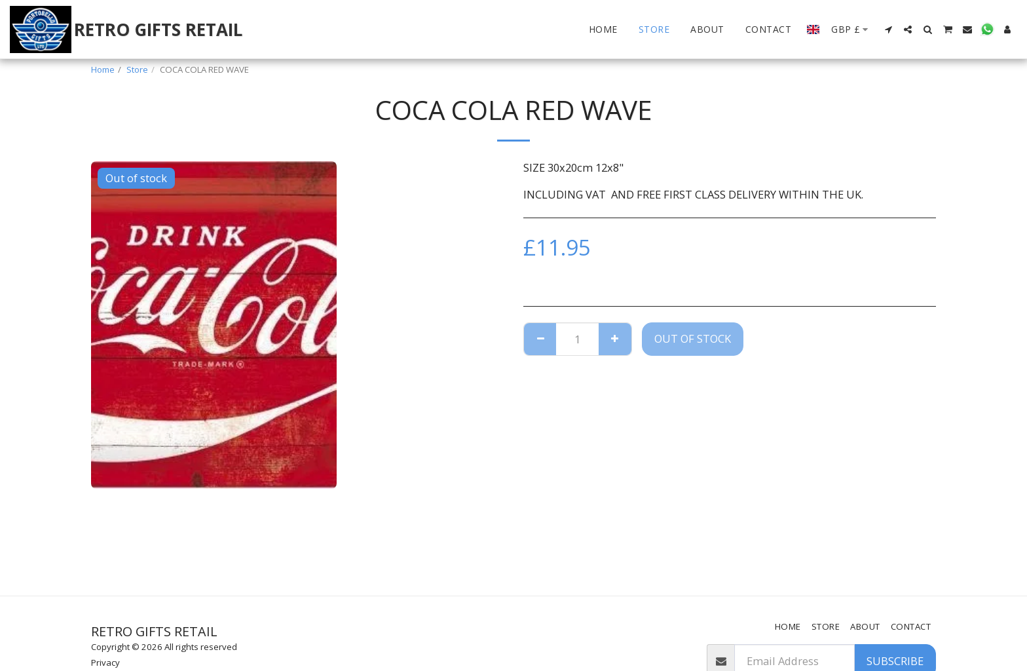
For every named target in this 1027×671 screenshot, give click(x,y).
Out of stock (692, 338)
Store (137, 69)
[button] (888, 29)
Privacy (105, 662)
